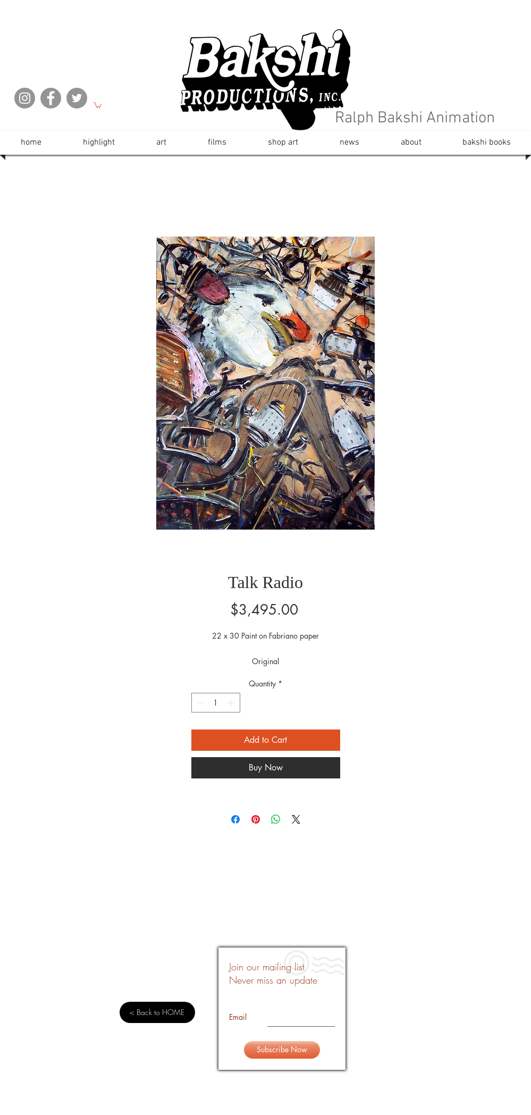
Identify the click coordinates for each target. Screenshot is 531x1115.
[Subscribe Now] (282, 1050)
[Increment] (232, 702)
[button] (98, 105)
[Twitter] (76, 98)
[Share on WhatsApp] (275, 819)
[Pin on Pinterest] (255, 819)
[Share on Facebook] (235, 819)
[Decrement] (199, 702)
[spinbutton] (215, 702)
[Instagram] (24, 98)
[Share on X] (296, 819)
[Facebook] (50, 98)
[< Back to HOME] (157, 1012)
